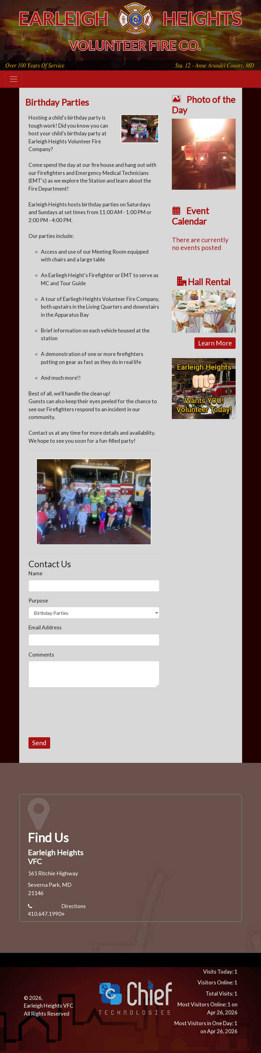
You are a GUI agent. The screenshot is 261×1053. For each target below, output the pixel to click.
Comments (41, 654)
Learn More (215, 343)
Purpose (38, 600)
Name (35, 573)
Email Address (45, 627)
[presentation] (75, 712)
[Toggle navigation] (13, 79)
